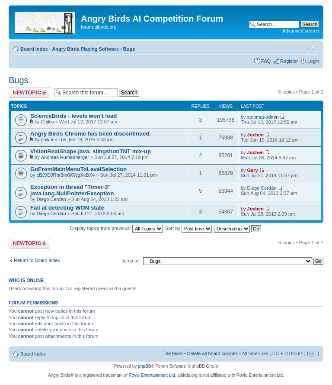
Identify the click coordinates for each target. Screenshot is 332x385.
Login (313, 61)
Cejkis (47, 121)
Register (289, 61)
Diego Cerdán (51, 199)
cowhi (47, 139)
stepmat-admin (263, 117)
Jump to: (130, 260)
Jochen (255, 134)
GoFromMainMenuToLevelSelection (78, 169)
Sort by (188, 228)
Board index (34, 49)
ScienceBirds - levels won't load (73, 116)
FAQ (266, 61)
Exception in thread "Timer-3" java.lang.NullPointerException (72, 190)
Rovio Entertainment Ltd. (152, 375)
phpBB (144, 366)
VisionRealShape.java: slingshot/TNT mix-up (90, 151)
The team (172, 353)
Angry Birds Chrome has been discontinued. (90, 133)
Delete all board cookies (212, 353)
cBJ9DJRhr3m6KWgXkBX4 (66, 175)
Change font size (312, 47)
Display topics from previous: (116, 228)
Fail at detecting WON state (67, 207)
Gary (252, 170)
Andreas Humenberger (65, 157)
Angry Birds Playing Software (85, 49)
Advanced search (300, 30)
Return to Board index (37, 260)
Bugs (129, 49)
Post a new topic (29, 92)
